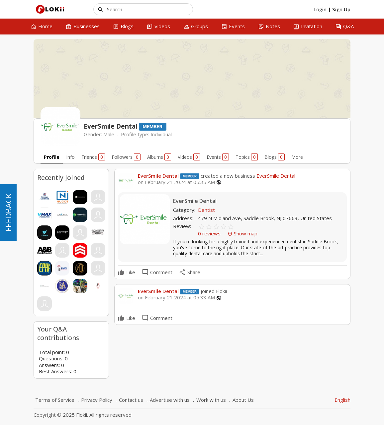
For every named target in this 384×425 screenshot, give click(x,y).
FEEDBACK (8, 212)
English (342, 399)
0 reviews (210, 233)
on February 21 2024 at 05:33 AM (176, 297)
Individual (161, 134)
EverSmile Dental (158, 175)
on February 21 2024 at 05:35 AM (176, 182)
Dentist (206, 210)
